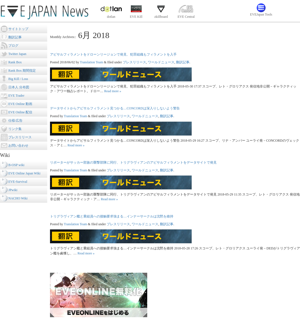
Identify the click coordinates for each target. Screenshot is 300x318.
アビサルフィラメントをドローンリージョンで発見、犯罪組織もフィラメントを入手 (113, 54)
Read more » (112, 91)
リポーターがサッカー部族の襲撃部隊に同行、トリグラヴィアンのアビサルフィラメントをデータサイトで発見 (133, 162)
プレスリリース (134, 62)
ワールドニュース (161, 62)
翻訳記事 (182, 62)
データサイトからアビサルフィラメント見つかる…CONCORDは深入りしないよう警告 (115, 108)
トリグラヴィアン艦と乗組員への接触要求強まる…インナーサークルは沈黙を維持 (111, 216)
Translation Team (91, 62)
